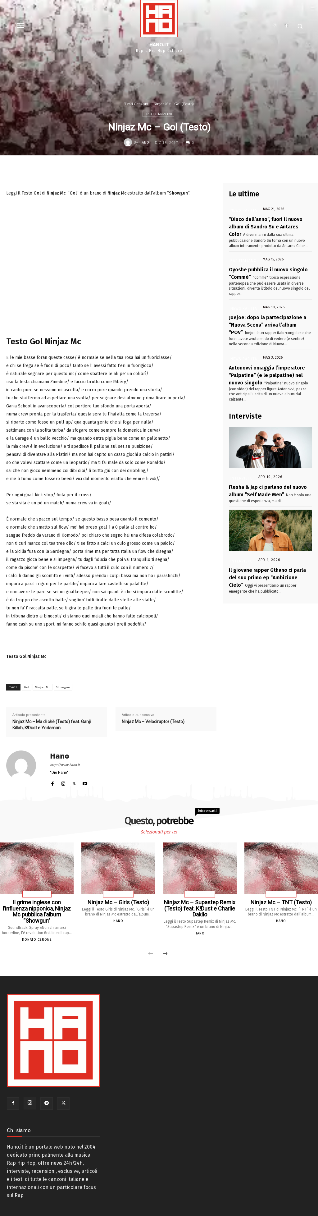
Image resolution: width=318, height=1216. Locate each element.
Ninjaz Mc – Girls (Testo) (118, 902)
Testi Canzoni (136, 104)
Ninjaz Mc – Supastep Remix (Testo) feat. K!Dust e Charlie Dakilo (199, 907)
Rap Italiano (240, 255)
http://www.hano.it (65, 765)
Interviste (240, 456)
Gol (26, 687)
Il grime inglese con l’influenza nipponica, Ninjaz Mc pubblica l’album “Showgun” (37, 907)
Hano (144, 142)
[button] (300, 26)
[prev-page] (150, 945)
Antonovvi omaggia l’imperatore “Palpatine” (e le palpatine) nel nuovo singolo (268, 360)
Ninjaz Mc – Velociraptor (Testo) (153, 721)
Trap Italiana (37, 894)
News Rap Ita (240, 210)
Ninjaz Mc (42, 687)
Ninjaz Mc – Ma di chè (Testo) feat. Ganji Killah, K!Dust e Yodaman (51, 724)
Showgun (63, 687)
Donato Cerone (37, 931)
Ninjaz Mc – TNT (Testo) (281, 902)
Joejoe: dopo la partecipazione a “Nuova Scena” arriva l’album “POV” (263, 314)
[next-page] (165, 945)
